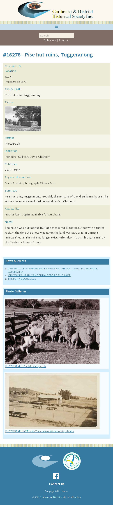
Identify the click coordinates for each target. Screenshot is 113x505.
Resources (64, 40)
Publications (49, 40)
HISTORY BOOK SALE (22, 279)
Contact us (56, 484)
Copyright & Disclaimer (56, 491)
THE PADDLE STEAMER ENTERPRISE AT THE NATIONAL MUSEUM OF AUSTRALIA (53, 270)
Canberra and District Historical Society (60, 498)
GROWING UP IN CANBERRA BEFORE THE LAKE (39, 275)
